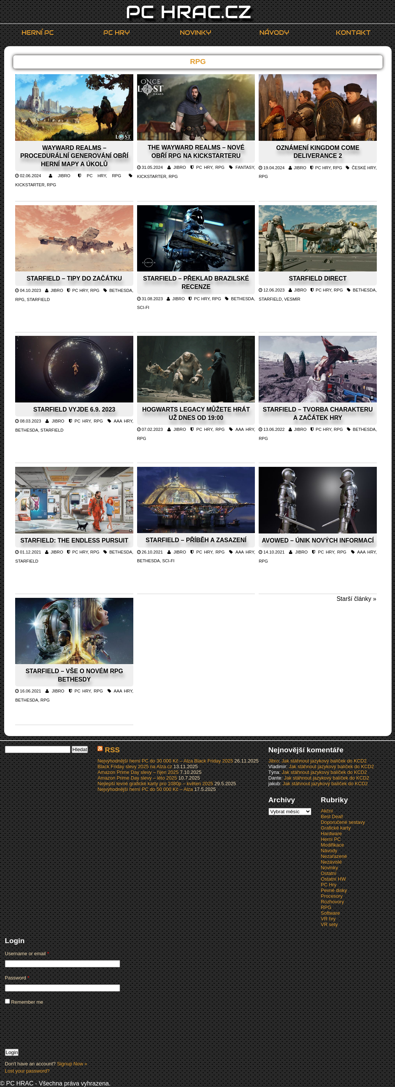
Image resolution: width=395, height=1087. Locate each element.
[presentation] (62, 1026)
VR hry (328, 919)
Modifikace (332, 845)
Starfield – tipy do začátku (74, 278)
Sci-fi (143, 307)
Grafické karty (336, 828)
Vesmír (292, 299)
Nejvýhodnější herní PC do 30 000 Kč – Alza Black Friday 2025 (165, 761)
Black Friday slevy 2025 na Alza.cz (134, 766)
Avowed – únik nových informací (318, 540)
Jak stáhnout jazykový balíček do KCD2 (324, 761)
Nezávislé (331, 862)
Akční (327, 811)
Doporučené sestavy (343, 822)
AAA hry (123, 421)
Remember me (24, 1002)
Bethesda (120, 290)
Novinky (195, 33)
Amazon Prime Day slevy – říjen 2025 (137, 772)
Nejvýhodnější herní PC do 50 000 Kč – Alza (145, 789)
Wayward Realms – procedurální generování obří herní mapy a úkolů (74, 156)
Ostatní (328, 873)
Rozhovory (332, 902)
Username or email (27, 953)
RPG (116, 175)
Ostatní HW (333, 879)
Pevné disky (334, 890)
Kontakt (353, 33)
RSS (112, 750)
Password (17, 978)
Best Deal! (332, 816)
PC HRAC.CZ (188, 11)
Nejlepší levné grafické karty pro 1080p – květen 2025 (155, 783)
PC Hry (116, 33)
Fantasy (245, 167)
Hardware (331, 833)
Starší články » (356, 599)
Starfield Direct (318, 278)
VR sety (329, 924)
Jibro (64, 175)
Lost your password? (27, 1071)
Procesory (332, 896)
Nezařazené (334, 856)
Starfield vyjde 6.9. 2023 (74, 409)
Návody (274, 33)
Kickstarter (29, 184)
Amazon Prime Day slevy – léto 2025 (137, 778)
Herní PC (38, 33)
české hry (364, 167)
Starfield (38, 299)
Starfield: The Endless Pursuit (74, 540)
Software (330, 913)
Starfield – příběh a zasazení (196, 540)
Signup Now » (72, 1064)
